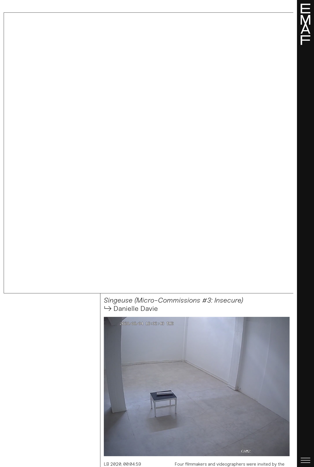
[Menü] (305, 233)
